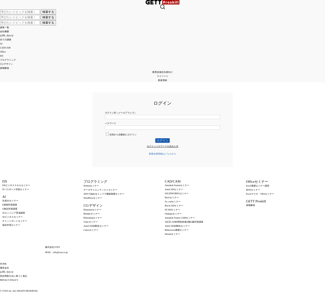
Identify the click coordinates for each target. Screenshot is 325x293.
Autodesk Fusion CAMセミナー (180, 218)
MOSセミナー (253, 190)
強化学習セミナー (11, 225)
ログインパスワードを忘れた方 (162, 146)
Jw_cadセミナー (173, 201)
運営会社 (4, 268)
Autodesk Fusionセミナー (177, 185)
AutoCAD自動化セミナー (96, 226)
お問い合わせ (7, 35)
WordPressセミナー (93, 198)
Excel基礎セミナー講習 (257, 186)
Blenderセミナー (92, 213)
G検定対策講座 (9, 209)
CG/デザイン (6, 64)
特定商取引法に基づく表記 (13, 276)
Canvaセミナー (91, 230)
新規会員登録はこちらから (162, 153)
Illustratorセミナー (92, 209)
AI (1, 43)
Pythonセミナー (91, 186)
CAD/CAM (5, 47)
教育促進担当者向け (162, 72)
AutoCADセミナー (174, 189)
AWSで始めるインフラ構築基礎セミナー (104, 194)
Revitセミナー (172, 197)
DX (1, 56)
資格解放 (4, 68)
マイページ (162, 76)
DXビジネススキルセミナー (16, 185)
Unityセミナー (91, 222)
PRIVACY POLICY (9, 280)
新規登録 (162, 80)
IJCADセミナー (172, 209)
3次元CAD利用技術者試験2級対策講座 (184, 222)
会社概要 (4, 31)
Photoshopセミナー (93, 218)
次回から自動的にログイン (121, 134)
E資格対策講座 (9, 204)
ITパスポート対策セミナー (15, 189)
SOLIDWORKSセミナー (177, 193)
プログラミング (8, 60)
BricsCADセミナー (174, 205)
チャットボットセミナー (14, 221)
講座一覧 (4, 27)
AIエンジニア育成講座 (13, 213)
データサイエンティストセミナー (100, 190)
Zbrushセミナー (172, 234)
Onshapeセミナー (173, 213)
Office (3, 52)
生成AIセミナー (10, 200)
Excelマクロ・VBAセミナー (260, 194)
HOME (3, 264)
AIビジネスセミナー (12, 217)
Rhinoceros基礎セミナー (177, 230)
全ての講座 (5, 39)
